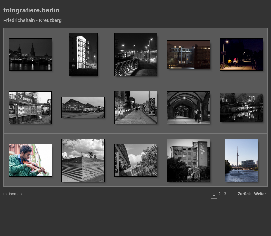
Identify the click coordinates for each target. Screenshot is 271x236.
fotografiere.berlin (31, 10)
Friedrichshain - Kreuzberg (32, 20)
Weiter (260, 194)
